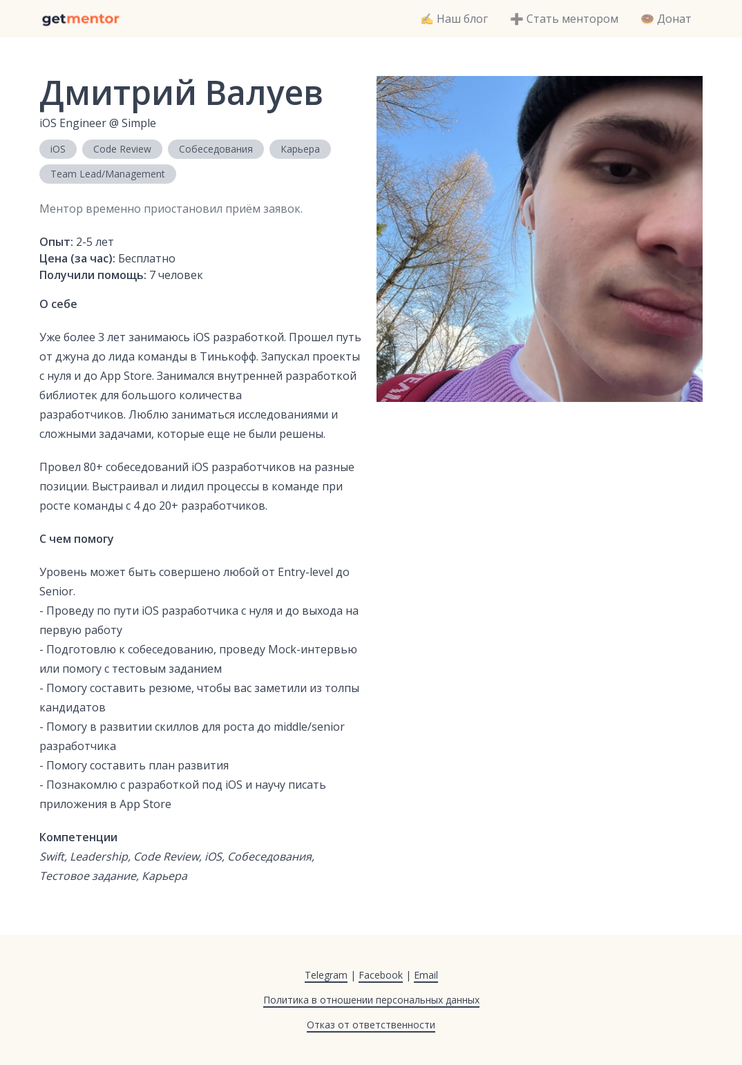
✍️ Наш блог (454, 18)
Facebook (381, 974)
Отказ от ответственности (371, 1024)
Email (426, 974)
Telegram (326, 974)
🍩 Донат (666, 18)
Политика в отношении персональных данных (371, 999)
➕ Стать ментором (564, 18)
